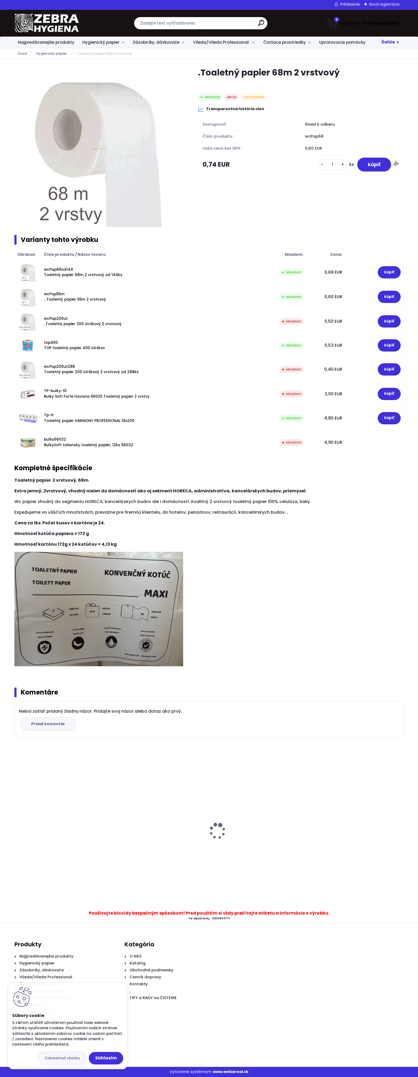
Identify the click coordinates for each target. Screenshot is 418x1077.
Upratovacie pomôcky (342, 42)
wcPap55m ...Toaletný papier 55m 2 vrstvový (75, 297)
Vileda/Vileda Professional (221, 42)
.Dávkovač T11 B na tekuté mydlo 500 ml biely (354, 834)
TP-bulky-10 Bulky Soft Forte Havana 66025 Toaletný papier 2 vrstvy (97, 393)
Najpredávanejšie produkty (46, 42)
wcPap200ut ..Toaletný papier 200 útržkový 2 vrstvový (83, 321)
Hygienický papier (100, 42)
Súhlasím (106, 1058)
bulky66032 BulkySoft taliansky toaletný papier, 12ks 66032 (88, 442)
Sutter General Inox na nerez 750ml (54, 839)
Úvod (22, 53)
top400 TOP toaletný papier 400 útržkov (74, 345)
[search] (261, 25)
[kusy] (332, 164)
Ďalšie (388, 42)
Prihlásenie (350, 4)
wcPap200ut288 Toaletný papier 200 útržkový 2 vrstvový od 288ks (91, 369)
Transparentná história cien (231, 109)
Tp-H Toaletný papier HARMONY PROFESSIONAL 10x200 (89, 418)
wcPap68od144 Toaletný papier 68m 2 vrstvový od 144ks (83, 272)
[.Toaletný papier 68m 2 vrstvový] (97, 147)
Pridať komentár (48, 724)
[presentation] (18, 822)
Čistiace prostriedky (284, 42)
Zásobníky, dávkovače (156, 42)
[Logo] (47, 23)
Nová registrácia (384, 4)
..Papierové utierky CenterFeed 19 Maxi (155, 822)
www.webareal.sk (230, 1071)
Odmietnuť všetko (62, 1058)
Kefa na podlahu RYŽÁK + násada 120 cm (257, 827)
